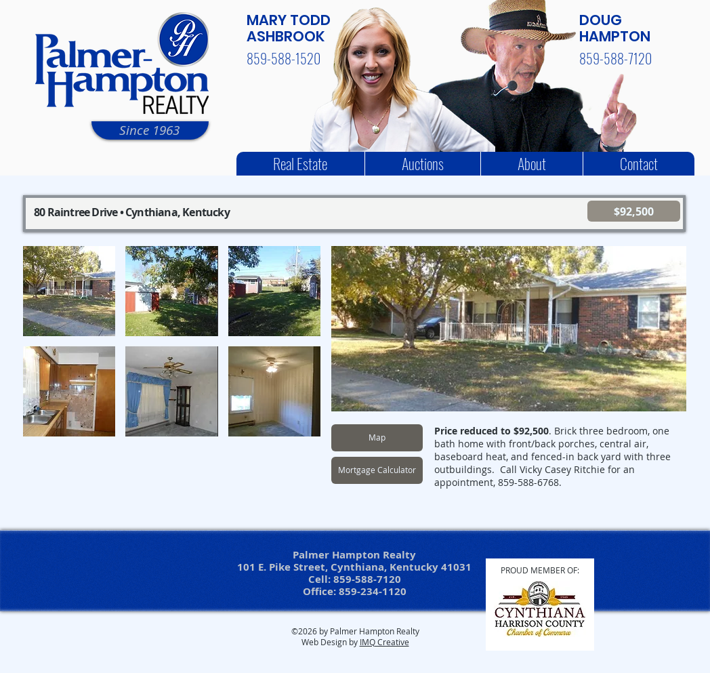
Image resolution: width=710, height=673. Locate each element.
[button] (69, 291)
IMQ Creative (384, 641)
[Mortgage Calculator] (377, 470)
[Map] (377, 437)
